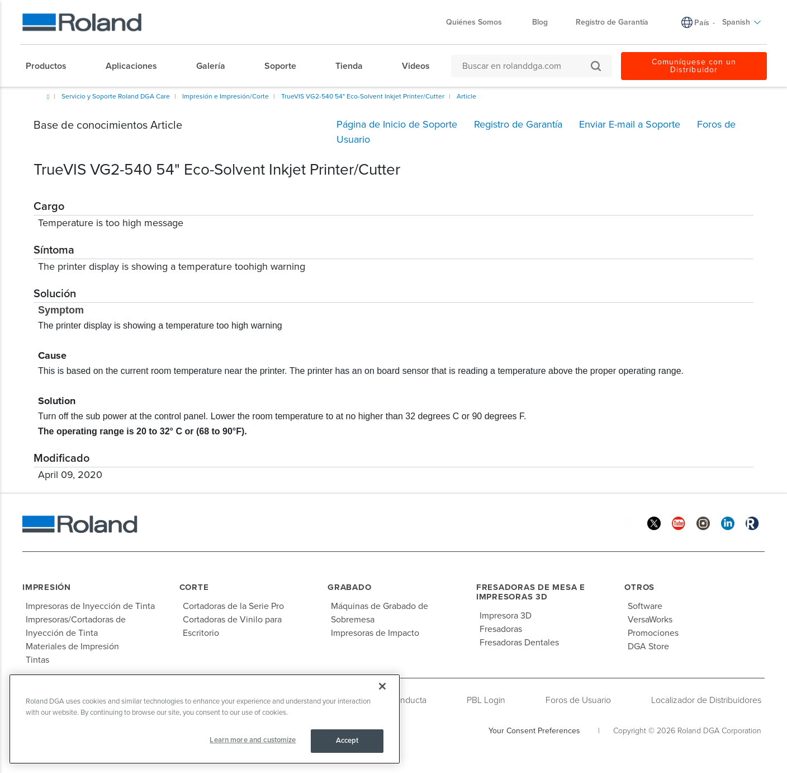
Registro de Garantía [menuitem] (612, 22)
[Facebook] (629, 522)
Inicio (48, 96)
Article (466, 96)
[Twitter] (654, 522)
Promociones (653, 633)
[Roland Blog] (752, 522)
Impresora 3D (506, 615)
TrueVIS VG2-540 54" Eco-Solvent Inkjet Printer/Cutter (362, 96)
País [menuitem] (701, 22)
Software (645, 606)
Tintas (37, 660)
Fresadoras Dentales (519, 642)
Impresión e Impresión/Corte (225, 96)
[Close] (382, 686)
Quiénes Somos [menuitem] (479, 22)
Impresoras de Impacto (375, 633)
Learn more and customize (253, 739)
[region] (204, 719)
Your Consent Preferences (534, 730)
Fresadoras (501, 629)
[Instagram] (703, 522)
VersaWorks (650, 619)
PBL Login (486, 700)
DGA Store (648, 646)
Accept (347, 740)
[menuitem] (51, 66)
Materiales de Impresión (72, 646)
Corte (194, 587)
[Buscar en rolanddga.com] (526, 66)
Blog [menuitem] (540, 22)
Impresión (46, 587)
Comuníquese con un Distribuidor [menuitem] (694, 65)
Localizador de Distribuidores (706, 700)
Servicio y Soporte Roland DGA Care (115, 96)
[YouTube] (678, 522)
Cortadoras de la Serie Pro (233, 606)
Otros (639, 587)
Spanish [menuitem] (741, 22)
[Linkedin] (727, 522)
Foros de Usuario (578, 700)
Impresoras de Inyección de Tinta (90, 606)
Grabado (349, 587)
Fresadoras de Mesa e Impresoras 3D (530, 592)
